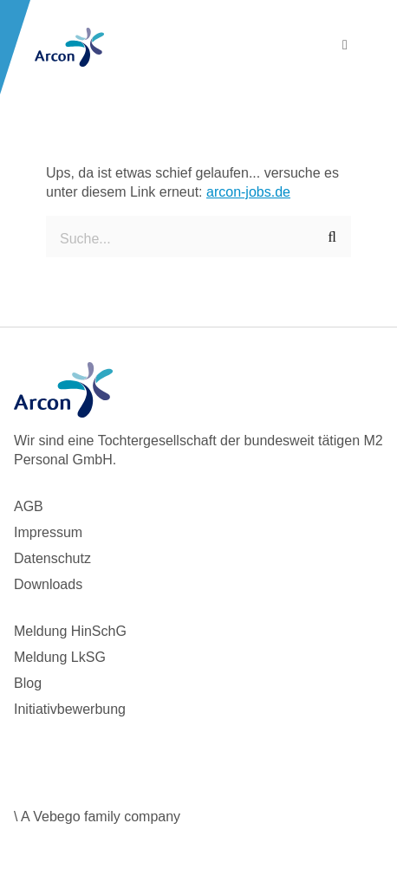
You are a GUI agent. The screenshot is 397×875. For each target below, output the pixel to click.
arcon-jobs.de (248, 192)
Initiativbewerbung (70, 709)
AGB (28, 506)
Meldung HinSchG (70, 631)
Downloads (48, 584)
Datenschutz (52, 558)
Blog (28, 683)
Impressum (48, 532)
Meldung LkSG (60, 657)
